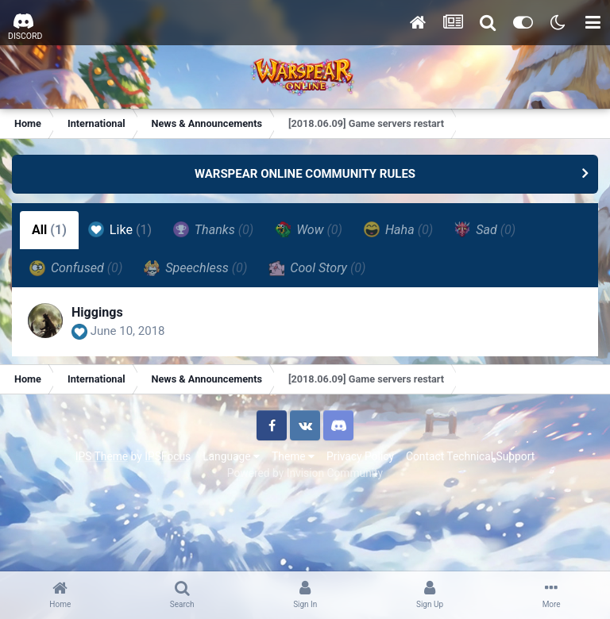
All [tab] (49, 229)
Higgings (97, 312)
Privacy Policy (360, 456)
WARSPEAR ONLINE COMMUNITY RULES (305, 174)
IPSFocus (168, 456)
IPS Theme (101, 456)
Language (231, 456)
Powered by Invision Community (305, 473)
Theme (293, 456)
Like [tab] (120, 229)
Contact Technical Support (470, 456)
